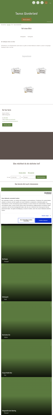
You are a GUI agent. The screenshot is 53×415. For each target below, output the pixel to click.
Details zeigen (45, 215)
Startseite (8, 24)
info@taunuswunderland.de (10, 119)
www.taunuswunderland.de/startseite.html (10, 121)
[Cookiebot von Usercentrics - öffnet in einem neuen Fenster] (45, 193)
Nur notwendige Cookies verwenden (26, 220)
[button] (37, 2)
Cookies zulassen (43, 220)
